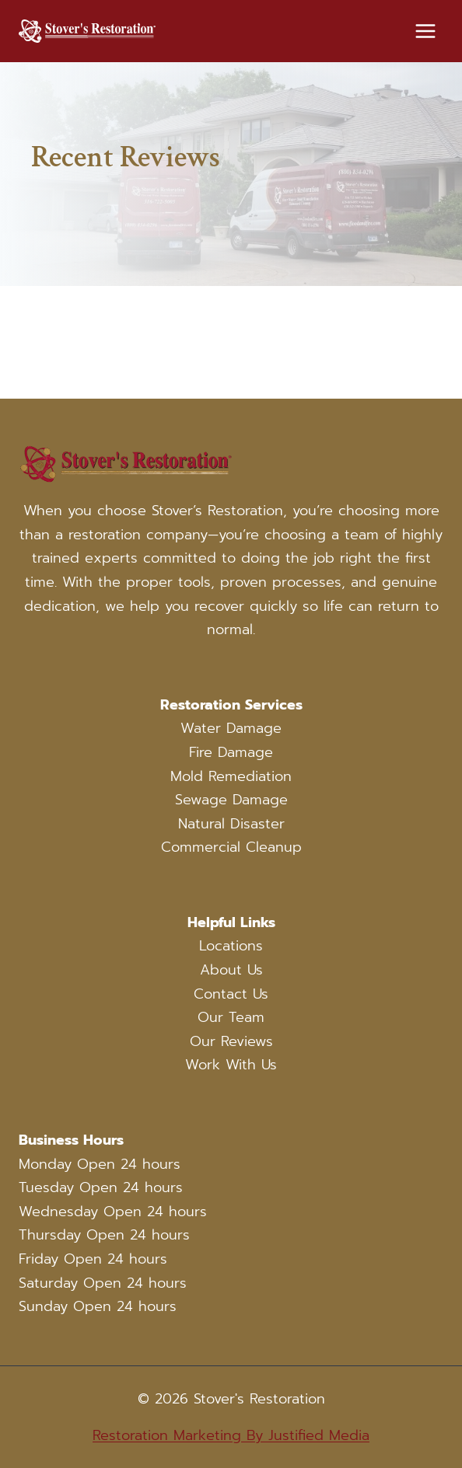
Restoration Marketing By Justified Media (231, 1435)
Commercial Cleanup (231, 847)
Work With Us (231, 1065)
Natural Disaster (231, 824)
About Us (231, 970)
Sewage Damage (231, 800)
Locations (231, 946)
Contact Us (231, 994)
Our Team (231, 1017)
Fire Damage (231, 752)
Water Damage (231, 728)
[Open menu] (425, 31)
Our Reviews (231, 1041)
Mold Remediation (231, 776)
